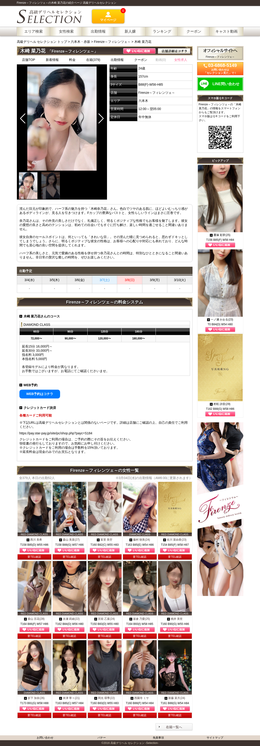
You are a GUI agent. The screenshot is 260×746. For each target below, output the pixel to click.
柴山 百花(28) (34, 619)
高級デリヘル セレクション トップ (42, 42)
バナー (102, 737)
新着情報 (52, 60)
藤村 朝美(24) (139, 539)
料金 (72, 60)
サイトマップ (215, 737)
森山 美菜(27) (69, 539)
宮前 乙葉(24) (104, 619)
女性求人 (180, 60)
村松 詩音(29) (220, 404)
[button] (101, 118)
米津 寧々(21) (69, 698)
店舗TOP (28, 60)
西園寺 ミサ (140, 698)
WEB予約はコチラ (39, 394)
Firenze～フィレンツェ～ (112, 42)
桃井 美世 (175, 619)
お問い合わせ (45, 737)
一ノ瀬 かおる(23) (220, 319)
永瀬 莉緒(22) (69, 619)
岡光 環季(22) (104, 698)
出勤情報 (117, 60)
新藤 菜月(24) (175, 698)
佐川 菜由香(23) (175, 539)
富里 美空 (104, 539)
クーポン (140, 60)
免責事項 (158, 737)
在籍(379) (93, 60)
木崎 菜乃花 (142, 42)
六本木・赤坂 (80, 42)
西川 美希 (34, 539)
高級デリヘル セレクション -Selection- (134, 743)
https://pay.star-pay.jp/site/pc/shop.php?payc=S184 (55, 433)
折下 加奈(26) (34, 698)
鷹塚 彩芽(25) (220, 235)
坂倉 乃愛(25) (139, 619)
